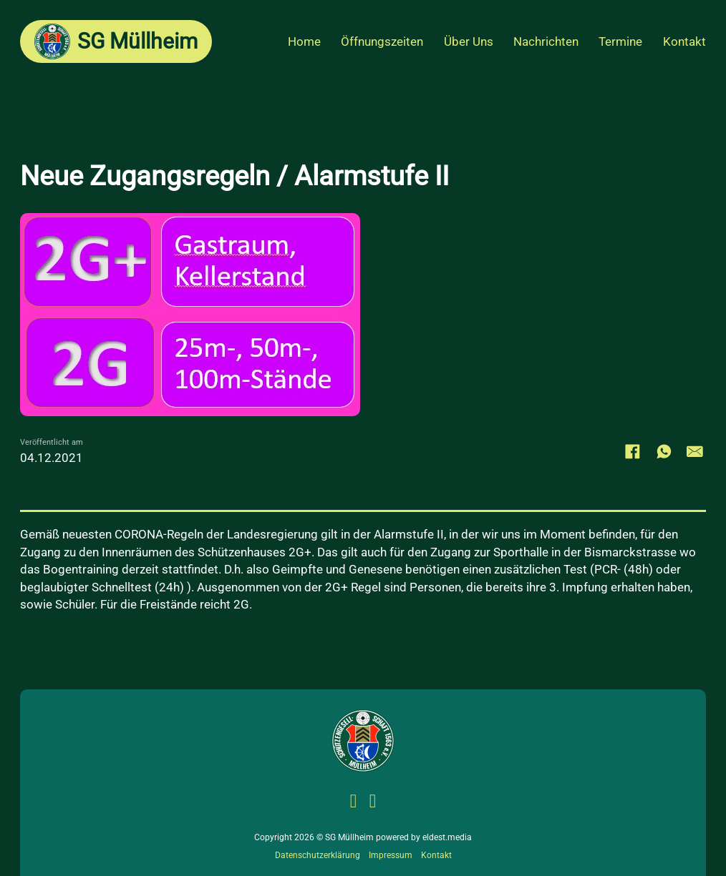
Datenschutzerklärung (317, 855)
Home (304, 41)
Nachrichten (546, 41)
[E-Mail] (695, 451)
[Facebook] (633, 451)
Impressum (390, 855)
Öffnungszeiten (382, 41)
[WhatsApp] (663, 451)
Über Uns (468, 41)
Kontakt (684, 41)
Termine (620, 41)
